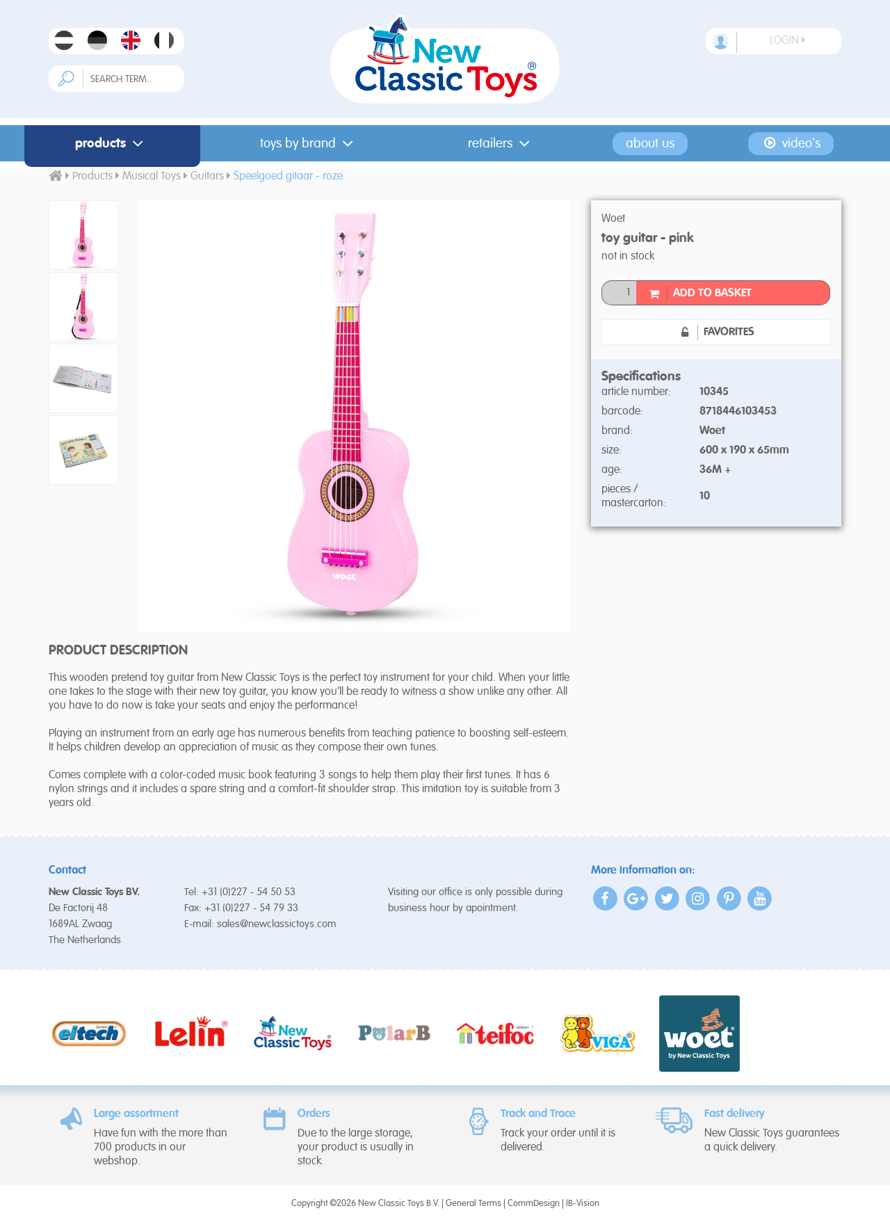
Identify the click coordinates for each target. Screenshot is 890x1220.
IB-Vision (582, 1203)
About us (650, 143)
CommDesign (534, 1203)
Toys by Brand (309, 143)
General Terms (473, 1203)
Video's (790, 143)
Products (112, 143)
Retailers (501, 143)
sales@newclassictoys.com (277, 924)
